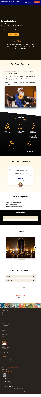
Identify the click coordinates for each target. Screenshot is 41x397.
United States (28, 2)
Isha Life (3, 341)
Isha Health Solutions (6, 343)
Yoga (3, 330)
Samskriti (3, 339)
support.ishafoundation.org (14, 379)
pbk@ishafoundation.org (20, 306)
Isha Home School (5, 337)
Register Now (13, 34)
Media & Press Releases (6, 328)
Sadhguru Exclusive (5, 332)
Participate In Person (20, 229)
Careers (3, 348)
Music (3, 326)
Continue (37, 2)
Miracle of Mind (5, 321)
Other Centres (4, 381)
